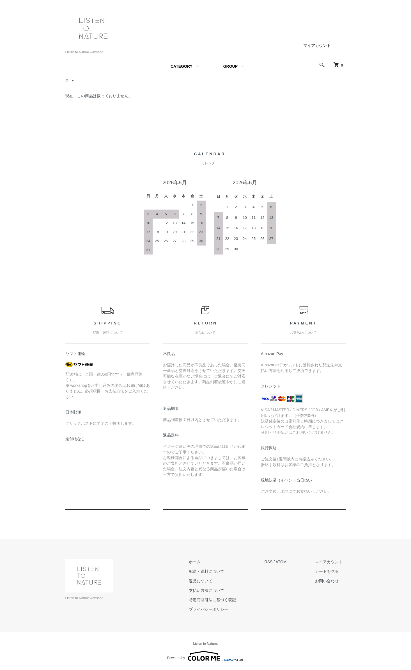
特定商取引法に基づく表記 (222, 600)
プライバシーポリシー (218, 610)
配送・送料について (216, 572)
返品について (210, 581)
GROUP (230, 66)
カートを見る (330, 572)
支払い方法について (216, 591)
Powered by (205, 656)
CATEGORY (181, 66)
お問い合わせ (330, 581)
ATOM (287, 562)
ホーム (70, 80)
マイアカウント (317, 45)
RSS (275, 562)
